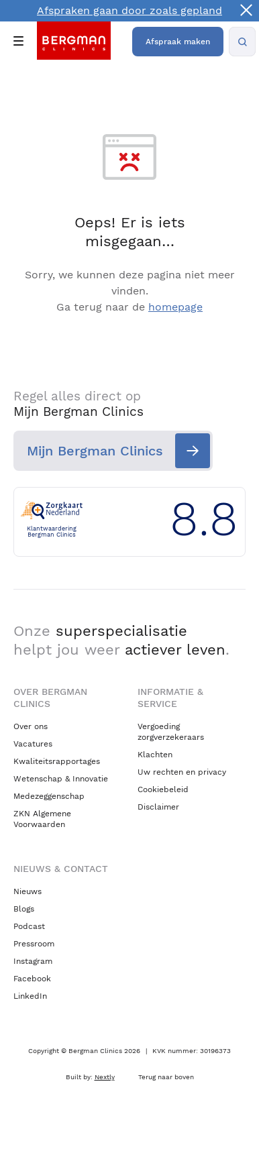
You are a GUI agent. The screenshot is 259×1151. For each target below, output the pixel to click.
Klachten (155, 754)
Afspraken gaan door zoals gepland (129, 10)
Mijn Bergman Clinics (95, 451)
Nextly (105, 1077)
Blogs (23, 909)
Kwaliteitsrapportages (56, 761)
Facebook (32, 978)
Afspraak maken (178, 41)
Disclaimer (158, 807)
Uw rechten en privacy (182, 772)
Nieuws (27, 891)
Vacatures (32, 744)
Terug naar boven (166, 1077)
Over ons (30, 726)
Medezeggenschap (49, 796)
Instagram (32, 961)
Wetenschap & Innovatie (60, 778)
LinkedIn (30, 996)
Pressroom (33, 943)
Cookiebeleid (163, 789)
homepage (175, 306)
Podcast (29, 926)
